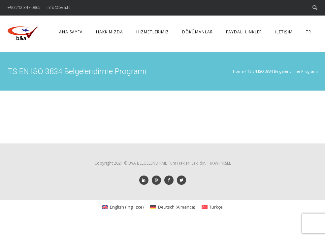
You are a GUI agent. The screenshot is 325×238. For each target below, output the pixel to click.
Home (238, 71)
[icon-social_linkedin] (145, 180)
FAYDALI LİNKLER (244, 32)
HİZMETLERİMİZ (152, 32)
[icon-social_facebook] (170, 180)
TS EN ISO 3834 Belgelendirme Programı (282, 71)
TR (308, 32)
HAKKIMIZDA (109, 32)
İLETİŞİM (284, 32)
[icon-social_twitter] (181, 180)
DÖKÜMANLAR (197, 32)
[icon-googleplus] (158, 180)
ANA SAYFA (71, 32)
